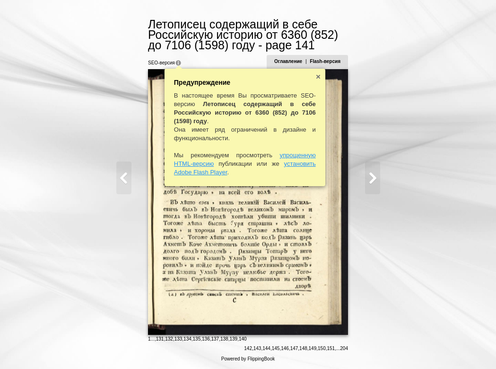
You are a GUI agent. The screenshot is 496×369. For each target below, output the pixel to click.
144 (266, 348)
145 (276, 348)
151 (331, 348)
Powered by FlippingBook (248, 358)
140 (243, 339)
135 (197, 339)
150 (322, 348)
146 (285, 348)
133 (178, 339)
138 (224, 339)
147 (294, 348)
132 (169, 339)
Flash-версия (325, 61)
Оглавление (288, 61)
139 (233, 339)
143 (257, 348)
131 (160, 339)
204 (344, 348)
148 (303, 348)
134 (187, 339)
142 (248, 348)
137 (215, 339)
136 (206, 339)
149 (313, 348)
